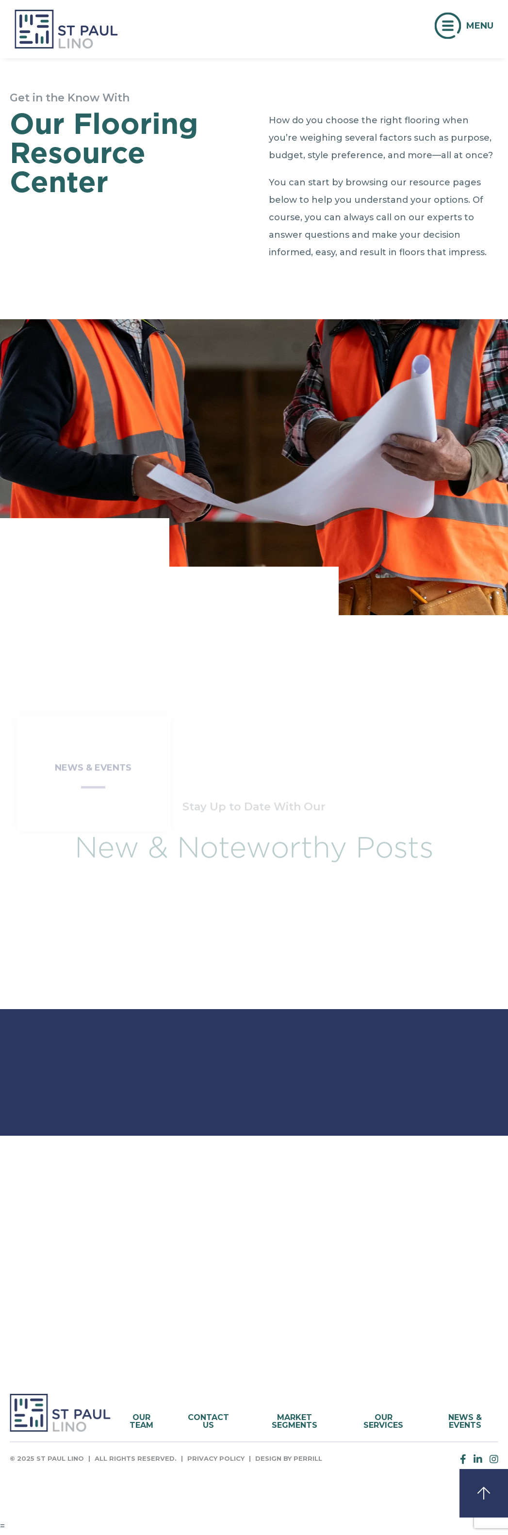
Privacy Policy (216, 1458)
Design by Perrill (288, 1458)
